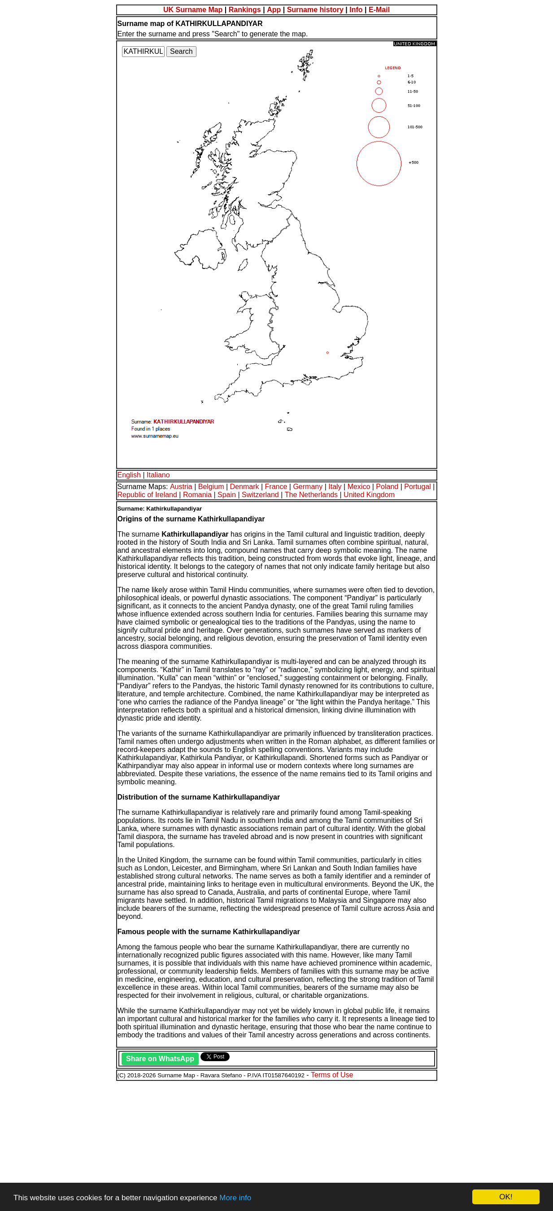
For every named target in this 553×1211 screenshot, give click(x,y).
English (129, 475)
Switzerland (260, 494)
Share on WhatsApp (160, 1058)
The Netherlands (311, 494)
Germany (307, 486)
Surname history (315, 9)
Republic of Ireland (147, 494)
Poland (387, 486)
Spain (227, 494)
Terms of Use (332, 1075)
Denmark (244, 486)
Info (355, 9)
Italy (334, 486)
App (274, 9)
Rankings (245, 9)
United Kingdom (369, 494)
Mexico (359, 486)
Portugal (417, 486)
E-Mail (379, 9)
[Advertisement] (273, 1144)
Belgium (211, 486)
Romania (197, 494)
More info (235, 1198)
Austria (181, 486)
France (276, 486)
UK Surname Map (192, 9)
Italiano (158, 475)
